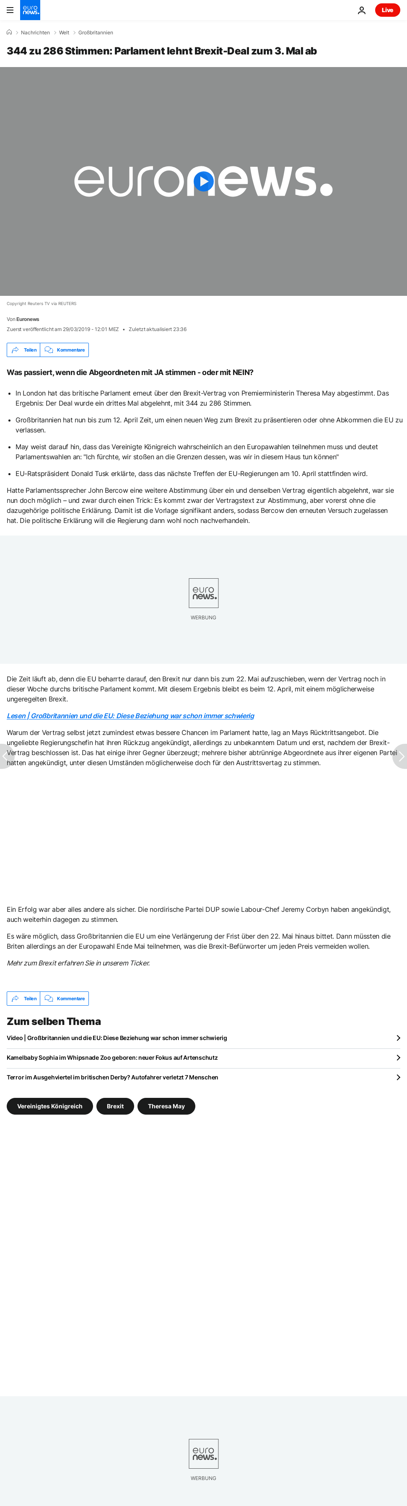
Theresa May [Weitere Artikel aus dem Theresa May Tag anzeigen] (166, 1106)
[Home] (9, 32)
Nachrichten (35, 32)
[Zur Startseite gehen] (30, 10)
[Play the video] (203, 181)
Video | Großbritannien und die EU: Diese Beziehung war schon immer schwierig (117, 1037)
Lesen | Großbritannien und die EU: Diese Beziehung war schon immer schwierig (130, 716)
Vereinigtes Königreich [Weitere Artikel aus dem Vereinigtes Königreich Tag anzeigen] (50, 1106)
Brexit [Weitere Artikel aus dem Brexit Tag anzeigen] (115, 1106)
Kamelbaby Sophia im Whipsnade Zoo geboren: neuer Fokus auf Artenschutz (112, 1057)
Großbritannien (95, 32)
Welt (64, 32)
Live (388, 9)
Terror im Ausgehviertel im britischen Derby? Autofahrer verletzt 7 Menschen (112, 1077)
